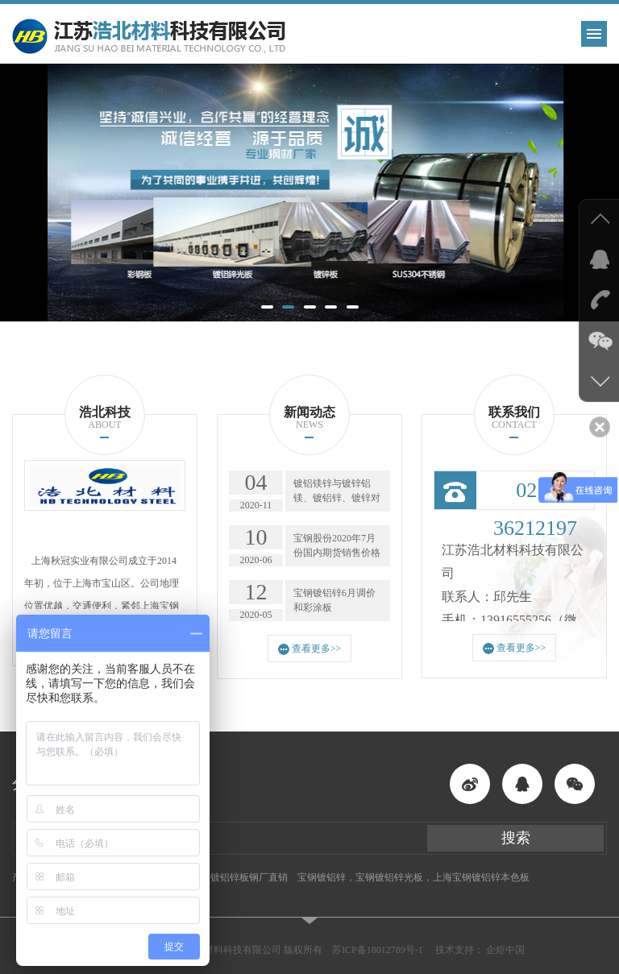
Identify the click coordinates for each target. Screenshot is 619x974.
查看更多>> (310, 649)
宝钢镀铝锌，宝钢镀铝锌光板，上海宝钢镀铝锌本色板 (413, 877)
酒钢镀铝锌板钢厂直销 (239, 877)
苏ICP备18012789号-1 (377, 949)
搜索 (515, 838)
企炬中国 (505, 949)
